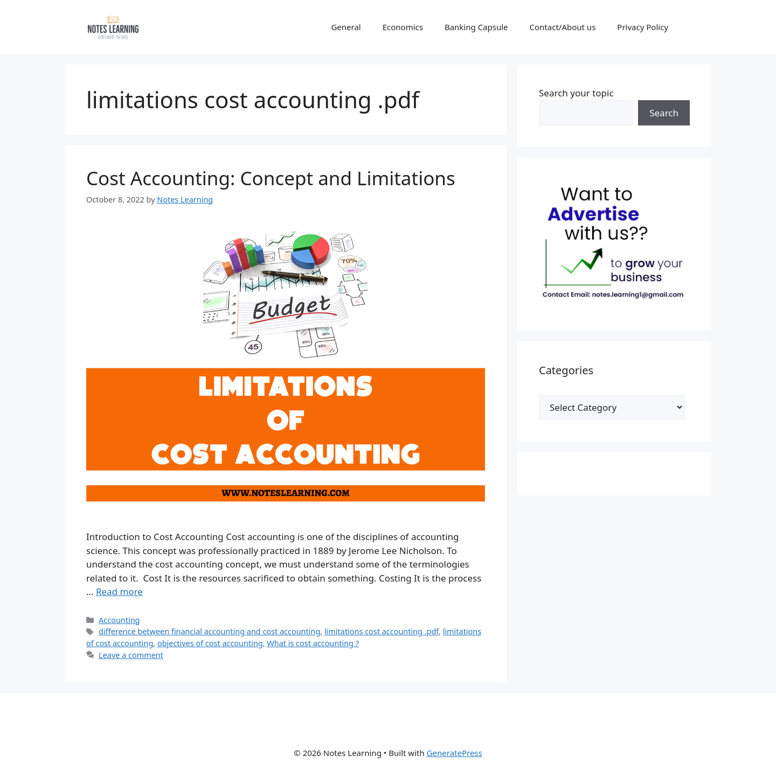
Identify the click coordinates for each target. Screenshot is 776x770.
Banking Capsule (476, 27)
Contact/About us (563, 27)
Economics (403, 27)
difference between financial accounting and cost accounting (209, 631)
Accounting (119, 620)
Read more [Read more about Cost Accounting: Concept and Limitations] (119, 591)
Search (663, 113)
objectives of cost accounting (210, 643)
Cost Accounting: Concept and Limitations (270, 178)
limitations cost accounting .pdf (381, 631)
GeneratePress (454, 752)
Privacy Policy (642, 27)
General (346, 27)
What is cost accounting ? (313, 643)
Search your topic (576, 93)
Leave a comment (131, 655)
